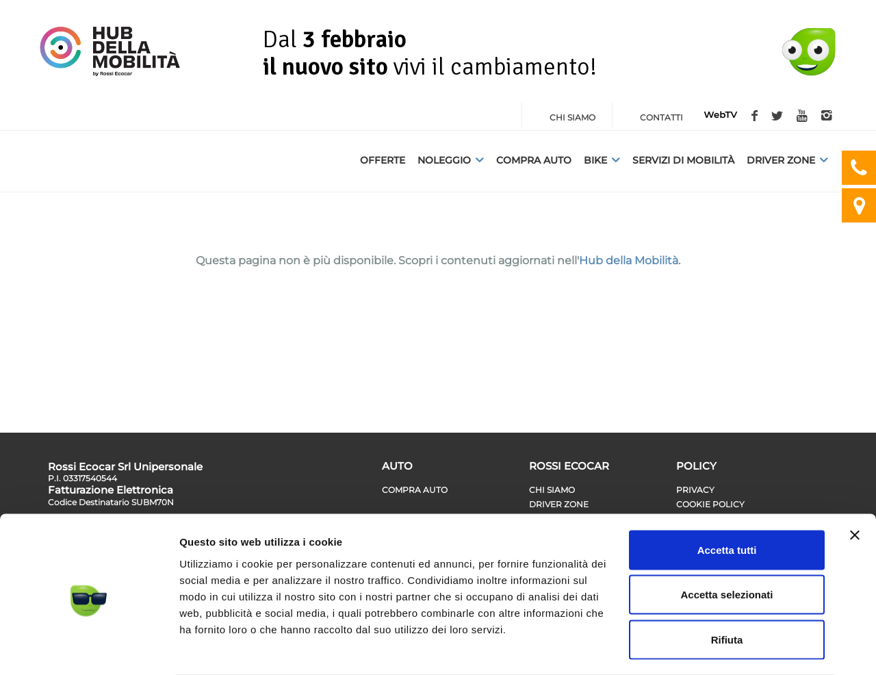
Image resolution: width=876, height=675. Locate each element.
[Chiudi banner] (855, 480)
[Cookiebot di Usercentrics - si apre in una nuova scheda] (89, 648)
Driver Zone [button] (787, 160)
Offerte (382, 160)
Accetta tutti (727, 495)
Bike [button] (602, 160)
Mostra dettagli (720, 648)
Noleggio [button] (450, 160)
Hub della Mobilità (628, 260)
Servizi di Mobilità (683, 160)
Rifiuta (727, 585)
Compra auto (533, 160)
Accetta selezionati (726, 540)
